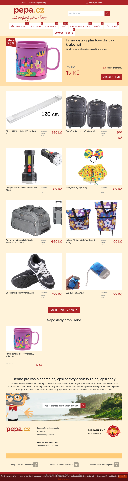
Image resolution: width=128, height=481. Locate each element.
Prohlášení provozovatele (47, 446)
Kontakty (41, 431)
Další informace (64, 479)
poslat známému (114, 68)
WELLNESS (37, 25)
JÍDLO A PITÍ (112, 25)
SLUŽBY (99, 25)
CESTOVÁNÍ (51, 25)
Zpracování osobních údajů (48, 428)
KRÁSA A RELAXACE (81, 25)
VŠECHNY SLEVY (19, 25)
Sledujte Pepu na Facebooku (24, 465)
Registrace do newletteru (47, 442)
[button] (10, 60)
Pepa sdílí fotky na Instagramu (104, 465)
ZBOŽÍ (64, 25)
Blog (24, 3)
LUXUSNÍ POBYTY (65, 31)
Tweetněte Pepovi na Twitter (64, 465)
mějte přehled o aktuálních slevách (65, 405)
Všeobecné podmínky (37, 3)
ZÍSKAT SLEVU (111, 77)
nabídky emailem (95, 3)
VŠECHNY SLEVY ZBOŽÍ (64, 310)
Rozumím (122, 476)
